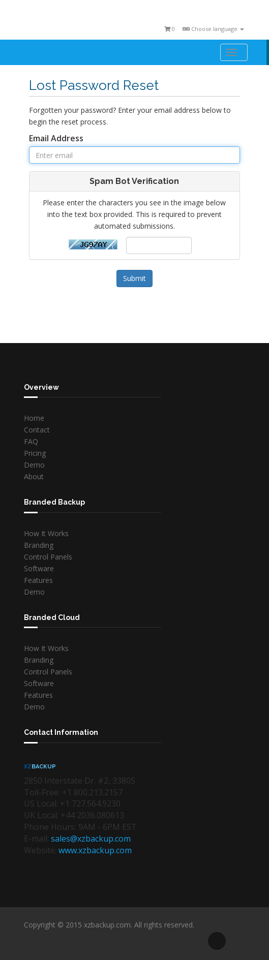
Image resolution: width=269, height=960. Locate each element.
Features (38, 580)
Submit (134, 278)
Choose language (213, 29)
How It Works (46, 533)
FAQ (31, 441)
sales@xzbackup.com (91, 838)
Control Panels (48, 557)
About (34, 476)
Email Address (56, 138)
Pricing (35, 453)
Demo (34, 465)
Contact (37, 430)
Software (39, 568)
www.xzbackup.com (95, 850)
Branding (38, 545)
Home (34, 418)
